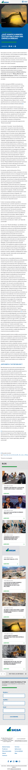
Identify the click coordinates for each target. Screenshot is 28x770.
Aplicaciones (18, 749)
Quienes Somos (6, 746)
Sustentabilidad (19, 751)
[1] (22, 103)
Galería (4, 753)
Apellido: (6, 699)
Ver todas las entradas (16, 673)
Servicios (17, 746)
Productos (5, 749)
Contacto (4, 755)
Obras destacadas (6, 751)
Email (5, 707)
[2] (21, 311)
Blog (16, 753)
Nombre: (6, 692)
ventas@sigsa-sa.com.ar (21, 740)
